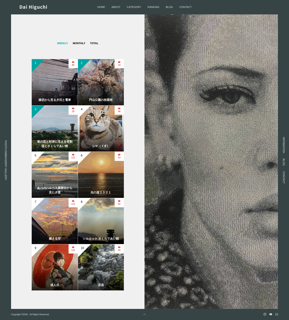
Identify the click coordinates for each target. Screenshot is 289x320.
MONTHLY (79, 43)
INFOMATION (283, 145)
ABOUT (116, 7)
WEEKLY (62, 43)
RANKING (153, 7)
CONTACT (185, 7)
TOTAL (94, 43)
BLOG (169, 7)
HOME (101, 7)
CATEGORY (134, 7)
